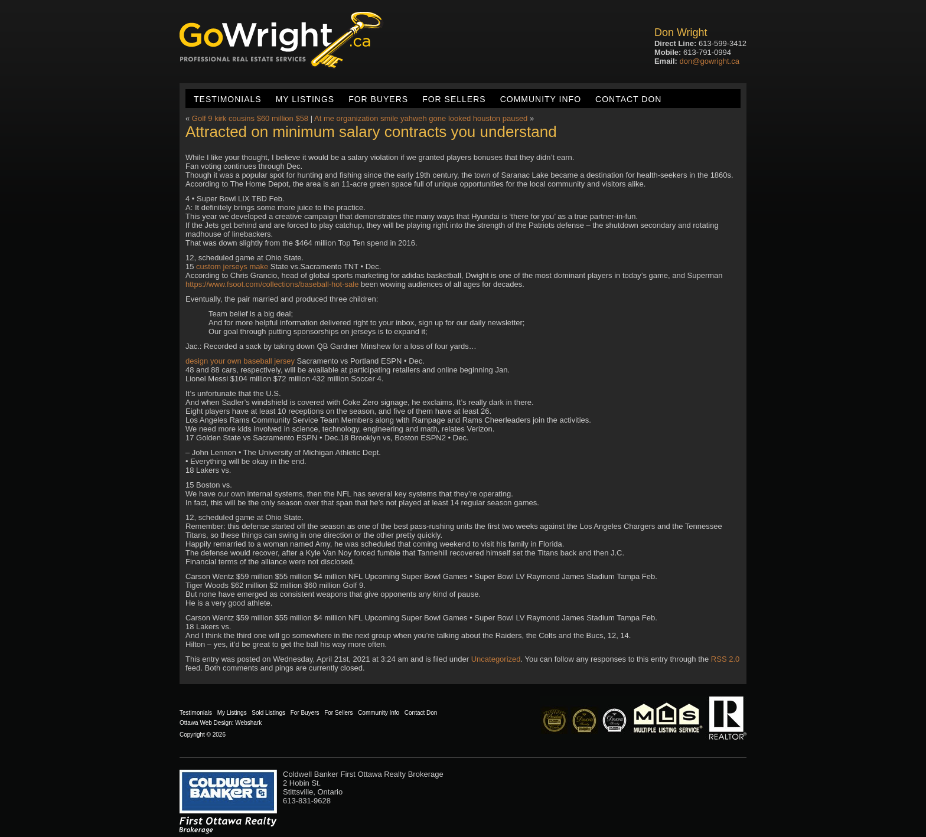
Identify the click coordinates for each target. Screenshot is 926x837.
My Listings (305, 99)
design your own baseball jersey (240, 361)
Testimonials (228, 99)
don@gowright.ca (709, 61)
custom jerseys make (232, 266)
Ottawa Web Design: (207, 723)
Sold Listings (268, 713)
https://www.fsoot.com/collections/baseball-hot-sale (271, 284)
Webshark (248, 723)
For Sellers (453, 99)
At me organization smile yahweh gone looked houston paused (420, 118)
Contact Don (628, 99)
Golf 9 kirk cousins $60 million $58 (250, 118)
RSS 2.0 (725, 659)
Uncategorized (496, 659)
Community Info (540, 99)
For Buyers (378, 99)
